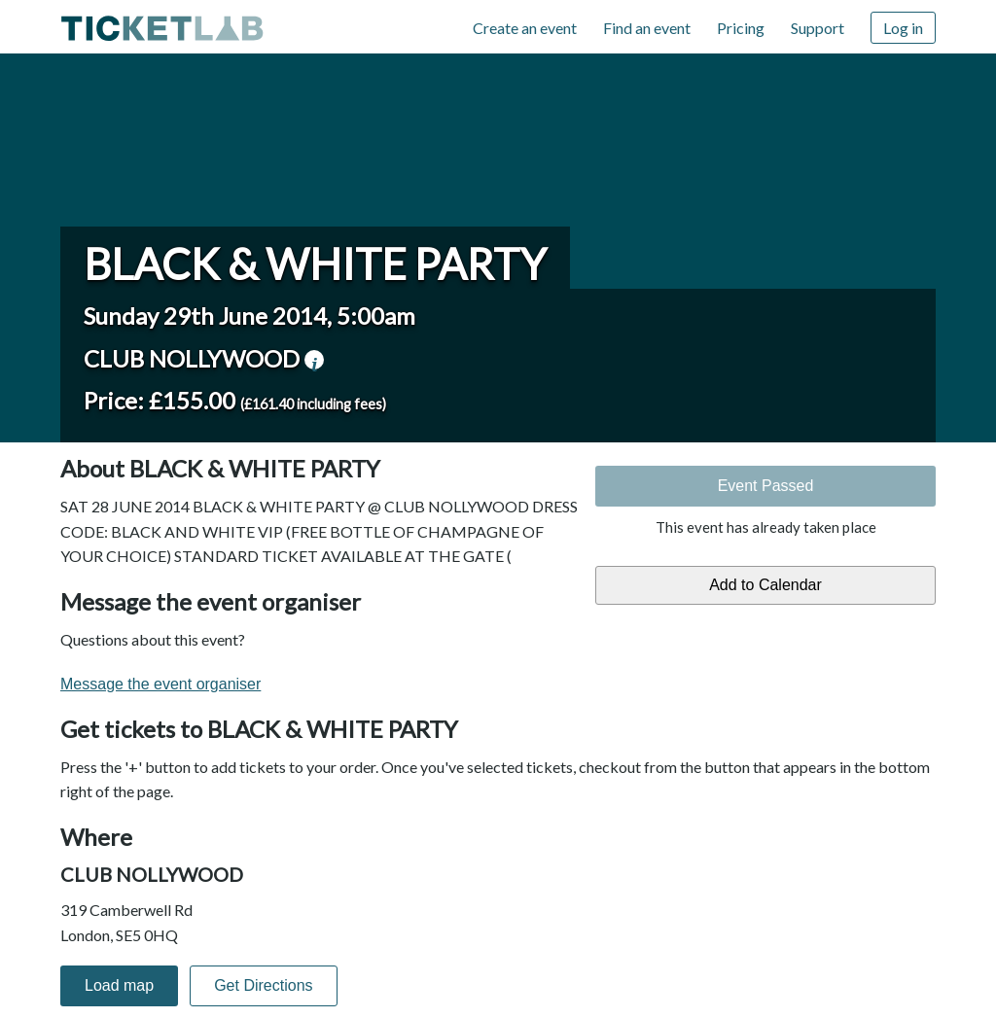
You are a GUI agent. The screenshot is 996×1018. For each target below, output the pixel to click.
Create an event (525, 27)
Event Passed (766, 485)
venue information (314, 359)
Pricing (741, 27)
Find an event (647, 27)
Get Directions (263, 985)
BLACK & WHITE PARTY (315, 263)
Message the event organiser (160, 684)
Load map (119, 985)
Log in (903, 27)
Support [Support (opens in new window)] (817, 27)
